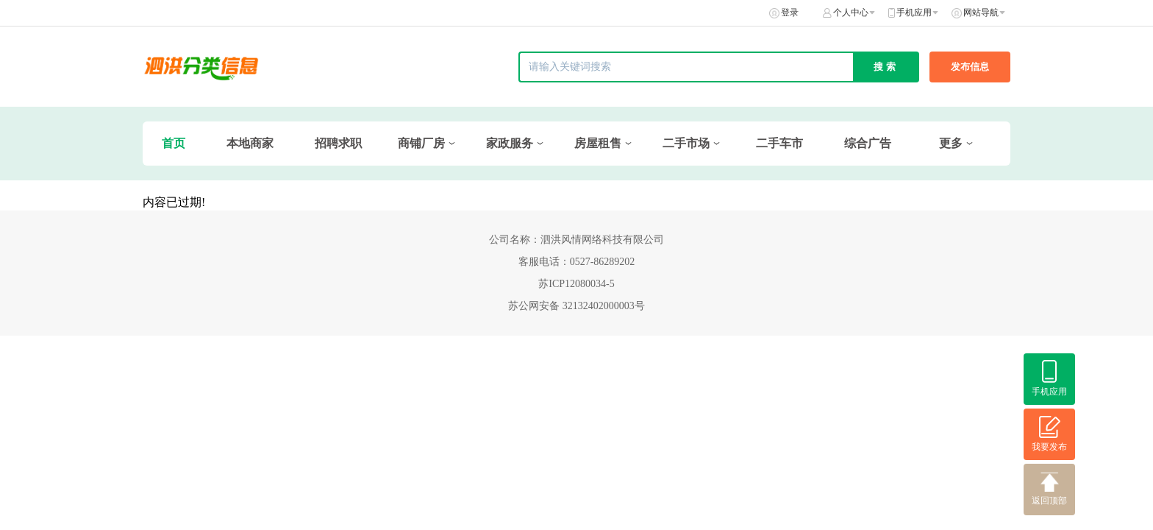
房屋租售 (597, 143)
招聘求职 (338, 143)
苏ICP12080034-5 (576, 283)
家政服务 (509, 143)
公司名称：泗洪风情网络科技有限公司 (576, 239)
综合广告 (867, 143)
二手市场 (686, 143)
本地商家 (250, 143)
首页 (173, 143)
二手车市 (779, 143)
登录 (790, 12)
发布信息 (970, 66)
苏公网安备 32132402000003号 (576, 305)
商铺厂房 (421, 143)
